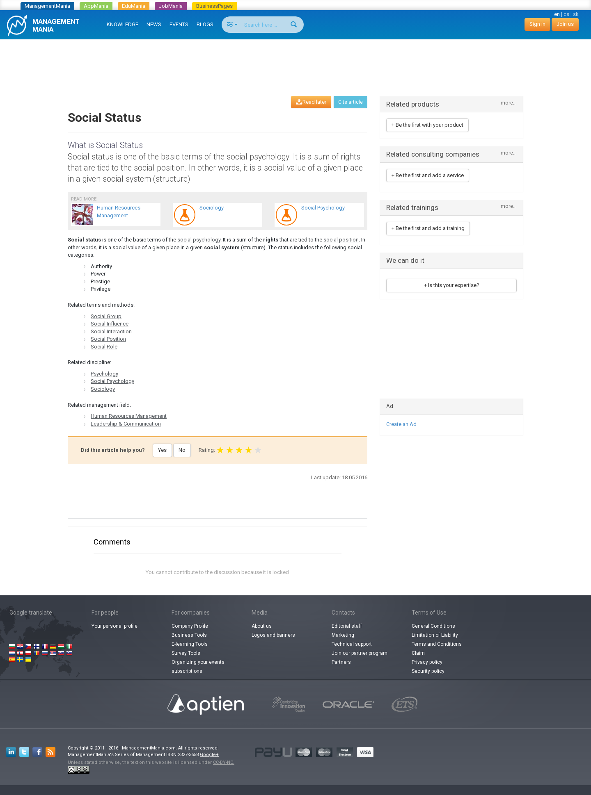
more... (509, 103)
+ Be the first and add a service (428, 175)
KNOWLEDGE (122, 24)
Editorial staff (347, 626)
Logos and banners (273, 635)
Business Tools (189, 635)
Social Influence (109, 324)
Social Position (108, 339)
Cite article (350, 102)
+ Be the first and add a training (428, 228)
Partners (341, 662)
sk (576, 14)
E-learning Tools (190, 644)
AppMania (96, 6)
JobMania (171, 6)
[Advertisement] (295, 59)
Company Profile (190, 626)
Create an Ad (401, 424)
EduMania (133, 6)
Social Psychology (112, 381)
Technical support (352, 644)
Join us (565, 24)
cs (566, 14)
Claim (418, 653)
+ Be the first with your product (427, 125)
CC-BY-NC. (223, 762)
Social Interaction (111, 331)
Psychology (104, 374)
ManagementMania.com (149, 748)
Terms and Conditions (437, 644)
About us (262, 626)
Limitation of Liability (435, 635)
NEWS (154, 24)
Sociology (103, 389)
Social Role (104, 347)
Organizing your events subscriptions (198, 666)
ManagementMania (47, 6)
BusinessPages (214, 6)
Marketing (343, 635)
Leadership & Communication (126, 424)
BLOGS (205, 24)
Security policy (428, 671)
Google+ (209, 754)
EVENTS (179, 24)
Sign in (537, 24)
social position (341, 240)
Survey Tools (186, 653)
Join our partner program (359, 653)
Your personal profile (114, 626)
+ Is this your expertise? (451, 285)
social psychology (198, 240)
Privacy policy (427, 662)
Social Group (106, 316)
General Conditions (433, 626)
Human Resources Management (129, 416)
